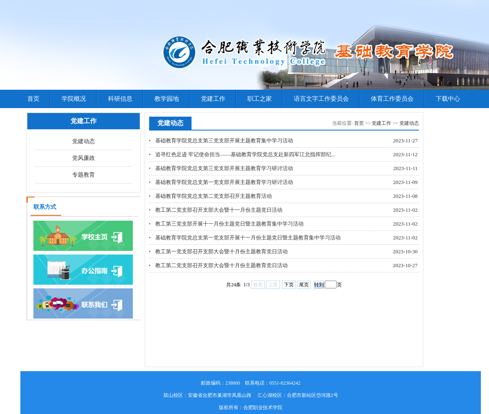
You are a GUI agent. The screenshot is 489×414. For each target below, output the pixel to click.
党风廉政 (83, 158)
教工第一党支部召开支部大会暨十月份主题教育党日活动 (221, 251)
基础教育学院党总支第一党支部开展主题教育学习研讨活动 (224, 182)
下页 (289, 285)
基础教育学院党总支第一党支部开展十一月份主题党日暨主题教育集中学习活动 (248, 238)
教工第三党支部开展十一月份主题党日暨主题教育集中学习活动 (229, 224)
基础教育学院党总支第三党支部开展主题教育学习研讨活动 (224, 168)
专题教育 (83, 175)
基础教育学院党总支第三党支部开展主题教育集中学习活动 (224, 140)
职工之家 (259, 98)
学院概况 (74, 98)
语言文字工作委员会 (321, 98)
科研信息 (120, 98)
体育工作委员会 (392, 98)
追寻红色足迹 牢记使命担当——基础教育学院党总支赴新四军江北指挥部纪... (245, 154)
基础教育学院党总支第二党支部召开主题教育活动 (213, 196)
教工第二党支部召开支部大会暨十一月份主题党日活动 (218, 210)
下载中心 (448, 98)
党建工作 (213, 98)
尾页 (304, 285)
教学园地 (166, 98)
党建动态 (83, 141)
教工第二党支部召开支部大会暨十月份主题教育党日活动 (221, 265)
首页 (33, 98)
